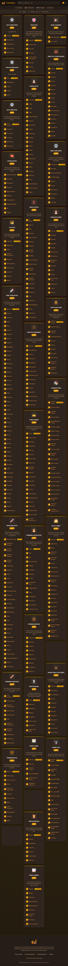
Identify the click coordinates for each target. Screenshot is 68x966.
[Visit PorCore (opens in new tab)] (56, 341)
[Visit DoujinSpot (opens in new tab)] (34, 717)
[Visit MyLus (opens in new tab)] (12, 646)
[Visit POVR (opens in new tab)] (12, 250)
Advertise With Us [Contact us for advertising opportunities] (42, 954)
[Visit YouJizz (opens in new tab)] (12, 360)
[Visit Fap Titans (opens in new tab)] (34, 481)
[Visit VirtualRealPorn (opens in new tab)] (12, 264)
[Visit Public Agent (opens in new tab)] (12, 739)
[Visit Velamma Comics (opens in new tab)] (34, 769)
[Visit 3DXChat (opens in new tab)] (34, 473)
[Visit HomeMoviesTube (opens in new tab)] (15, 540)
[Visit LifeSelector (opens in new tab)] (34, 446)
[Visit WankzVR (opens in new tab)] (12, 260)
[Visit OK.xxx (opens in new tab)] (12, 435)
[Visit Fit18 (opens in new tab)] (12, 719)
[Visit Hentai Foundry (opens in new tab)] (34, 264)
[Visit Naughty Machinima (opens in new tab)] (34, 279)
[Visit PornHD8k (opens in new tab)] (12, 482)
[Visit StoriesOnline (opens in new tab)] (56, 572)
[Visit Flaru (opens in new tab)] (56, 801)
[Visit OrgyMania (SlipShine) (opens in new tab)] (34, 784)
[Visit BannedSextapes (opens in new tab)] (59, 38)
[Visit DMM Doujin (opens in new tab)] (34, 709)
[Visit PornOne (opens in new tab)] (12, 377)
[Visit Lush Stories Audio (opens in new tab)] (56, 809)
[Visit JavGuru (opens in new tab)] (34, 121)
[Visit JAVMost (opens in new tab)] (34, 138)
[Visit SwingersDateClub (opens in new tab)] (12, 204)
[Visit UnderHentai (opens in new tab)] (34, 380)
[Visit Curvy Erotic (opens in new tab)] (56, 729)
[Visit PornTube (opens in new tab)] (12, 398)
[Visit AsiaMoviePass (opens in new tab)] (34, 589)
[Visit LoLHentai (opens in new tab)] (34, 288)
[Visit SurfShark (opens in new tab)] (34, 53)
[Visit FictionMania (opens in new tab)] (56, 586)
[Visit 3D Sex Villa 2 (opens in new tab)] (34, 459)
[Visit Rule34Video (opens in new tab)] (34, 405)
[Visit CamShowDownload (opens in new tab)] (57, 173)
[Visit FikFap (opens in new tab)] (12, 95)
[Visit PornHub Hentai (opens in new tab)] (34, 397)
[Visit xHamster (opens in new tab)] (12, 318)
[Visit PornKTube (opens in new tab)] (12, 389)
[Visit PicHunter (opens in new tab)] (56, 266)
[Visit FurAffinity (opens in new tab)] (34, 256)
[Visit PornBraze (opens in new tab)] (34, 176)
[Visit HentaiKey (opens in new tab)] (34, 651)
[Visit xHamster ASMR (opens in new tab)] (56, 780)
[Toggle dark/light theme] (64, 3)
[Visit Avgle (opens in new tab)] (34, 109)
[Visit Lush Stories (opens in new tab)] (56, 568)
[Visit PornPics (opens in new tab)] (56, 240)
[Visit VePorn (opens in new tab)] (12, 469)
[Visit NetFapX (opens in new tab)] (12, 507)
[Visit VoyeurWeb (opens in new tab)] (12, 638)
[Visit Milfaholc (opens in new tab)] (12, 196)
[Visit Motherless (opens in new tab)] (12, 364)
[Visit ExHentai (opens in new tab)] (34, 234)
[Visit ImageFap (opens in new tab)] (56, 236)
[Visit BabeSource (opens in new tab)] (56, 284)
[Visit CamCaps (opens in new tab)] (56, 203)
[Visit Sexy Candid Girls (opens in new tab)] (56, 279)
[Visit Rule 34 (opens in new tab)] (34, 225)
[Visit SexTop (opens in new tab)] (34, 163)
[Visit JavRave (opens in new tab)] (34, 155)
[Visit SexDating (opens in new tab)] (12, 179)
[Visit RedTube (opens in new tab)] (12, 368)
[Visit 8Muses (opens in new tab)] (34, 893)
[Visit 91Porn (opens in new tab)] (34, 146)
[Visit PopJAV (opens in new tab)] (34, 142)
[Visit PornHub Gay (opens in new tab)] (12, 40)
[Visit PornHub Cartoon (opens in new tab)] (56, 327)
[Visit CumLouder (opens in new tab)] (12, 414)
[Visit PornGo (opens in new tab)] (12, 406)
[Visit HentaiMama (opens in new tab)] (34, 363)
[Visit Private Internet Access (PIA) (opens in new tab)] (34, 58)
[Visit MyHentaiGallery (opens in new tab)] (34, 902)
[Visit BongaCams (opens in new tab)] (12, 146)
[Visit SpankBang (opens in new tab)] (12, 347)
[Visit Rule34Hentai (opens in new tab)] (34, 274)
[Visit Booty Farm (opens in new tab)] (34, 507)
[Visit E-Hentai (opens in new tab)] (34, 220)
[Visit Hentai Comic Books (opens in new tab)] (34, 730)
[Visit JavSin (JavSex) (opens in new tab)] (34, 188)
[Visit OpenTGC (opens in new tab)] (56, 599)
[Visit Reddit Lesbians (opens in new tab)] (56, 494)
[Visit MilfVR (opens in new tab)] (12, 281)
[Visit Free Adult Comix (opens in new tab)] (34, 915)
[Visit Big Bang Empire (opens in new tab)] (34, 498)
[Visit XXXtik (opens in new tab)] (12, 91)
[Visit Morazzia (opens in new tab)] (56, 712)
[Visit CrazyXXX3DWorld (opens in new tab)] (34, 774)
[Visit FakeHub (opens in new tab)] (12, 817)
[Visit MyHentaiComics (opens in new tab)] (34, 906)
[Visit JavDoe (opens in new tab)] (34, 130)
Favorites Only (45, 12)
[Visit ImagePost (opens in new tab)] (56, 716)
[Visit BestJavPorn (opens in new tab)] (34, 125)
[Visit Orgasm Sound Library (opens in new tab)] (56, 833)
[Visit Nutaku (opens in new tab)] (34, 434)
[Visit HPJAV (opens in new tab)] (34, 104)
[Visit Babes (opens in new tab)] (12, 803)
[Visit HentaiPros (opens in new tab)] (35, 638)
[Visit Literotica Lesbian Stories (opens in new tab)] (56, 510)
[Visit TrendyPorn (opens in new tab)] (12, 477)
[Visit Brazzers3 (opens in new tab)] (56, 119)
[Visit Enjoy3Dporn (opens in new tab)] (34, 668)
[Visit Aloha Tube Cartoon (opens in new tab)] (56, 363)
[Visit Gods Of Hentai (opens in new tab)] (34, 515)
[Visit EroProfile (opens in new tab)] (12, 570)
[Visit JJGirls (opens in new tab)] (56, 289)
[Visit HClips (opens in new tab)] (12, 575)
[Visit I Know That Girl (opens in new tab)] (12, 780)
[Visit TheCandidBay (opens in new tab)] (12, 654)
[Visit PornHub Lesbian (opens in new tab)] (57, 403)
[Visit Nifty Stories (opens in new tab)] (56, 544)
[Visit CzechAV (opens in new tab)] (12, 794)
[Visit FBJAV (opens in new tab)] (34, 167)
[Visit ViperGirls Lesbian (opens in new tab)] (56, 505)
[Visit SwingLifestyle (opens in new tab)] (12, 200)
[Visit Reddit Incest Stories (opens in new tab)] (56, 620)
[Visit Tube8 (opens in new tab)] (12, 410)
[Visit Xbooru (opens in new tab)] (34, 309)
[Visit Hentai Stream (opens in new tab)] (34, 372)
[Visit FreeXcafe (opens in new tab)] (56, 703)
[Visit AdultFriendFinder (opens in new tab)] (15, 175)
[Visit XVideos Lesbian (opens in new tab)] (56, 408)
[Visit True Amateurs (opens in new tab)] (13, 696)
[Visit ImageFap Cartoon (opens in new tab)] (56, 368)
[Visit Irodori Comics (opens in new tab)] (34, 721)
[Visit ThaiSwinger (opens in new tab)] (34, 597)
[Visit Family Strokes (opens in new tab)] (12, 799)
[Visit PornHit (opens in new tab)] (56, 103)
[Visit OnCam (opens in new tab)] (56, 186)
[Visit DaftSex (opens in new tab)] (12, 356)
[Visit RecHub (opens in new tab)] (56, 198)
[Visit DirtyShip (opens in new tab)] (12, 604)
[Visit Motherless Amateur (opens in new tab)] (12, 544)
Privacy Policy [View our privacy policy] (18, 954)
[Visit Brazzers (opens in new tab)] (13, 772)
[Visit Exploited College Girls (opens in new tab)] (12, 724)
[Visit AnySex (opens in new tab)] (12, 498)
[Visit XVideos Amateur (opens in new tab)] (12, 561)
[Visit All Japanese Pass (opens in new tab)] (34, 583)
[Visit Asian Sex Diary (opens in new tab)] (34, 562)
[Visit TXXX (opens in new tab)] (12, 419)
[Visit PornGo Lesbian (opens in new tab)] (56, 440)
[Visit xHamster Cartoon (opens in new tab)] (56, 332)
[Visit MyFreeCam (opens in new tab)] (12, 142)
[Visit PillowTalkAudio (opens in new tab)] (56, 823)
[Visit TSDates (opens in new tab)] (12, 213)
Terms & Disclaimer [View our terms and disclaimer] (30, 954)
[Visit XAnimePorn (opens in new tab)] (34, 384)
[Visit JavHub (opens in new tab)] (34, 579)
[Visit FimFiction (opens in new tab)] (56, 607)
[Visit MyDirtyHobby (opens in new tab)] (12, 743)
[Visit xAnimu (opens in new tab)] (56, 345)
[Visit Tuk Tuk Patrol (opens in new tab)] (34, 605)
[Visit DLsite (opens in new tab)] (34, 700)
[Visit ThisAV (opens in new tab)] (34, 151)
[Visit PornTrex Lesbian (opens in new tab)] (56, 427)
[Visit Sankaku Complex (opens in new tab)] (34, 269)
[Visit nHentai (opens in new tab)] (34, 835)
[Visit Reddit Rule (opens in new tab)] (56, 373)
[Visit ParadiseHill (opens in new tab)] (12, 473)
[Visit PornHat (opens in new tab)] (12, 427)
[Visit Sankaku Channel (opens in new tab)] (34, 251)
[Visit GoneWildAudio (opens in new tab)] (56, 784)
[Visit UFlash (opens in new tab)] (12, 633)
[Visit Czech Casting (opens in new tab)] (12, 701)
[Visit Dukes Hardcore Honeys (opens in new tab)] (34, 779)
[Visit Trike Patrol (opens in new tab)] (34, 601)
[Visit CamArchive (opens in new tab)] (56, 190)
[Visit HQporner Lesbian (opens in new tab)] (56, 445)
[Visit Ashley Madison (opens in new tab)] (12, 192)
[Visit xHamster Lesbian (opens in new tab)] (56, 412)
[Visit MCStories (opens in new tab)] (56, 590)
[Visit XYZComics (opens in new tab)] (34, 920)
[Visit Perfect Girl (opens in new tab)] (12, 490)
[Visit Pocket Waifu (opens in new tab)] (34, 477)
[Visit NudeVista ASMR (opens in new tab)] (56, 796)
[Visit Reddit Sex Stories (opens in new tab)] (56, 631)
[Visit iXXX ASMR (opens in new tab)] (56, 788)
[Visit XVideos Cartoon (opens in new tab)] (57, 322)
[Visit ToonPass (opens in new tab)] (34, 647)
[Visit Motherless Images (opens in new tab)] (56, 261)
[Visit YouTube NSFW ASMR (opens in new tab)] (56, 828)
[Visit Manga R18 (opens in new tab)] (34, 726)
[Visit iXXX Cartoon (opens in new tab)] (56, 358)
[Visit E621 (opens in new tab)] (34, 230)
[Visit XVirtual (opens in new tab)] (12, 277)
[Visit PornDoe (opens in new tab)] (12, 423)
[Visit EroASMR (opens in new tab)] (56, 775)
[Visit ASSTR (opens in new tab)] (56, 548)
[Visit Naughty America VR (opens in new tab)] (12, 255)
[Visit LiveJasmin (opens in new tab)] (12, 134)
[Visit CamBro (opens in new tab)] (56, 182)
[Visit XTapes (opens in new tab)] (56, 132)
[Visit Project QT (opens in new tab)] (34, 455)
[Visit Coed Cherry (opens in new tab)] (56, 691)
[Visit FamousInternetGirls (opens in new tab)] (13, 659)
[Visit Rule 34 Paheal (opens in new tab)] (34, 238)
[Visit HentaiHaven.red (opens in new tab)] (34, 376)
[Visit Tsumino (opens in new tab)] (34, 840)
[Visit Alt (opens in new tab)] (12, 209)
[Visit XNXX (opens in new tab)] (12, 322)
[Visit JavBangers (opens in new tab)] (34, 134)
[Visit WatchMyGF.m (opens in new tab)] (12, 608)
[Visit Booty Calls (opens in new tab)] (34, 463)
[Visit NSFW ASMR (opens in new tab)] (56, 814)
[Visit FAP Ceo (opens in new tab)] (34, 451)
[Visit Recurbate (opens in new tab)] (56, 169)
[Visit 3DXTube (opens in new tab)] (34, 655)
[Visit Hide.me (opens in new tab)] (34, 67)
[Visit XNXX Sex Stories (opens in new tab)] (56, 553)
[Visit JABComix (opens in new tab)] (35, 760)
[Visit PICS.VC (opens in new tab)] (56, 293)
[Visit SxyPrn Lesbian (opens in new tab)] (56, 418)
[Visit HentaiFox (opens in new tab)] (34, 848)
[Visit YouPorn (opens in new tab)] (12, 372)
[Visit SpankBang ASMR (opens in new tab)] (56, 770)
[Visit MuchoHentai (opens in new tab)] (34, 367)
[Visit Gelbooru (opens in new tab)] (34, 242)
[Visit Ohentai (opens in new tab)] (34, 388)
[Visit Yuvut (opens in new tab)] (12, 621)
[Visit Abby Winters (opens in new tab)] (12, 735)
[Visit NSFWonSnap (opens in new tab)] (12, 612)
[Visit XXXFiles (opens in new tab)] (12, 431)
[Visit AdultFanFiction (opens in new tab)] (56, 576)
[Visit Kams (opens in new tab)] (12, 78)
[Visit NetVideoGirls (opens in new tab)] (12, 711)
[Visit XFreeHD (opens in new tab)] (12, 486)
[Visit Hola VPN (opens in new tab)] (34, 49)
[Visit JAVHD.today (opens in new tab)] (34, 159)
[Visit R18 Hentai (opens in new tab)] (34, 705)
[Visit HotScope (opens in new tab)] (12, 596)
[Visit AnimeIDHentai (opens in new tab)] (34, 351)
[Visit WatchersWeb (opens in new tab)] (12, 642)
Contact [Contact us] (51, 954)
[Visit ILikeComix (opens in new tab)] (34, 898)
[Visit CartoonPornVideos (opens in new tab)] (57, 337)
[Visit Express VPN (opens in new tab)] (34, 45)
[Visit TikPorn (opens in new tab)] (12, 87)
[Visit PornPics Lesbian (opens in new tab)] (56, 482)
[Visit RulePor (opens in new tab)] (12, 663)
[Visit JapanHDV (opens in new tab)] (34, 570)
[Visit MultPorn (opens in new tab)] (35, 889)
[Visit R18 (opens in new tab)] (34, 558)
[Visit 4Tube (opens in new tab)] (12, 393)
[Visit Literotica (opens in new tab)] (57, 540)
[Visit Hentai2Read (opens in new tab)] (34, 844)
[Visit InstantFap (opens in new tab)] (56, 244)
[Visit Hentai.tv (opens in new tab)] (34, 355)
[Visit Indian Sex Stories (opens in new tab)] (56, 581)
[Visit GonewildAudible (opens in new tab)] (56, 819)
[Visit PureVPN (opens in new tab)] (34, 63)
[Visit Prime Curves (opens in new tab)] (56, 733)
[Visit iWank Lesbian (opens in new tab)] (56, 459)
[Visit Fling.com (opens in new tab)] (12, 188)
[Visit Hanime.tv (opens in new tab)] (35, 346)
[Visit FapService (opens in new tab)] (34, 301)
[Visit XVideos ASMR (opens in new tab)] (56, 766)
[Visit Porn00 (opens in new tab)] (12, 440)
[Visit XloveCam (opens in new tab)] (12, 138)
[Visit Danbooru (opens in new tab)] (34, 246)
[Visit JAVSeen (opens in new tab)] (34, 172)
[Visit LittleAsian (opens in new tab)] (34, 575)
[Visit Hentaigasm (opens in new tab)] (34, 359)
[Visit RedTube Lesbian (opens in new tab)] (56, 473)
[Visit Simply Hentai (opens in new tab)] (34, 856)
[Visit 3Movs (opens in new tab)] (12, 402)
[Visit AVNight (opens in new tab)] (34, 566)
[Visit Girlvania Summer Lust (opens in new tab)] (34, 520)
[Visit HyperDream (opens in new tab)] (56, 603)
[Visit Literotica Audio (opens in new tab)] (56, 805)
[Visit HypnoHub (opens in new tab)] (34, 284)
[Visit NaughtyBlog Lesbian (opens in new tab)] (56, 499)
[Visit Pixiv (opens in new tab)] (34, 297)
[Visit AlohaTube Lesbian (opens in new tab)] (56, 454)
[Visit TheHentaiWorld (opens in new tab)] (34, 305)
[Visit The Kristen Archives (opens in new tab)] (56, 559)
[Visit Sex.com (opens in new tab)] (57, 231)
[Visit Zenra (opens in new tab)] (34, 593)
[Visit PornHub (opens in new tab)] (13, 309)
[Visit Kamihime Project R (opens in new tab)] (34, 468)
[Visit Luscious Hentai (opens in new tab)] (34, 260)
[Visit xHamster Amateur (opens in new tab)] (12, 556)
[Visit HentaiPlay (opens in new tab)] (34, 393)
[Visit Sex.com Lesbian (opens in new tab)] (56, 490)
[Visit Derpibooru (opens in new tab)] (34, 292)
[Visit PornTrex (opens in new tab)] (12, 351)
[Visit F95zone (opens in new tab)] (34, 502)
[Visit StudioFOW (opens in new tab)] (34, 313)
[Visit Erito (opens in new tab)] (34, 554)
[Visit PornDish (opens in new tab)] (12, 461)
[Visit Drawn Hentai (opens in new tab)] (34, 659)
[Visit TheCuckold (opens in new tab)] (12, 667)
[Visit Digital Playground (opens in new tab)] (12, 807)
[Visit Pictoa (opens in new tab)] (56, 271)
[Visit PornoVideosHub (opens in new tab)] (56, 111)
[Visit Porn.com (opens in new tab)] (12, 381)
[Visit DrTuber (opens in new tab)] (12, 502)
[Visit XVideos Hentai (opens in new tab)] (34, 401)
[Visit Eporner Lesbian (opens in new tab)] (56, 436)
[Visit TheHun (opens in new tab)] (56, 699)
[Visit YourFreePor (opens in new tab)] (12, 566)
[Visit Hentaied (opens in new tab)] (34, 663)
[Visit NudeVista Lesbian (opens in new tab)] (56, 468)
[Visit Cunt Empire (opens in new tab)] (34, 486)
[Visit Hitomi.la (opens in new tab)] (34, 852)
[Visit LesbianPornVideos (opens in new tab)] (56, 478)
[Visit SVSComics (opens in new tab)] (34, 910)
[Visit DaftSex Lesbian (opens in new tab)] (56, 432)
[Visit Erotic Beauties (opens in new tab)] (56, 695)
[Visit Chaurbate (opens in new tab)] (12, 130)
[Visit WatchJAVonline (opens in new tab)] (34, 184)
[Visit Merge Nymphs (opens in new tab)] (34, 511)
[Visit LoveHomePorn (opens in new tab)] (12, 715)
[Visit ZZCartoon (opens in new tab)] (56, 354)
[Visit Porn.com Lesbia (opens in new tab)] (56, 450)
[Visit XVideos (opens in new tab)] (12, 314)
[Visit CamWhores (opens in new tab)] (12, 583)
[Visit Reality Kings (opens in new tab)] (12, 776)
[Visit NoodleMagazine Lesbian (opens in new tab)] (56, 422)
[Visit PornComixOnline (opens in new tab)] (34, 924)
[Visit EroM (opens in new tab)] (12, 617)
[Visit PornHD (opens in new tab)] (12, 330)
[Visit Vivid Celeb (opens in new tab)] (56, 42)
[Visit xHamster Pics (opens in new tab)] (56, 252)
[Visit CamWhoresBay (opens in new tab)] (12, 600)
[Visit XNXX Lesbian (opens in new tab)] (56, 464)
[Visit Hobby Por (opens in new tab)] (12, 629)
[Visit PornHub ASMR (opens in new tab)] (57, 760)
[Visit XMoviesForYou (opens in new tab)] (12, 511)
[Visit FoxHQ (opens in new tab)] (56, 724)
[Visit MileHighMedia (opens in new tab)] (12, 813)
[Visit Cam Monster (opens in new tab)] (13, 124)
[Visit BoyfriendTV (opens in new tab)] (12, 53)
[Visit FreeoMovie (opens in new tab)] (56, 128)
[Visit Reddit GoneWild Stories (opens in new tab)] (56, 626)
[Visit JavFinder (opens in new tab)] (35, 100)
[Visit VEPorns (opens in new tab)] (12, 385)
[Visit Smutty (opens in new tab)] (56, 275)
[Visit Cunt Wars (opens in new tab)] (34, 442)
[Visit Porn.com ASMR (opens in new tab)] (56, 792)
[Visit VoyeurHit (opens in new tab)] (12, 587)
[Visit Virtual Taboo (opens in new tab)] (12, 268)
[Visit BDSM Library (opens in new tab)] (56, 595)
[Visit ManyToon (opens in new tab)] (34, 861)
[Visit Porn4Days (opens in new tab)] (12, 465)
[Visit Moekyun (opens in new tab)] (34, 713)
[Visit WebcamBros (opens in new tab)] (12, 83)
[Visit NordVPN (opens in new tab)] (35, 41)
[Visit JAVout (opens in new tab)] (34, 193)
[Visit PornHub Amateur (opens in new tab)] (12, 550)
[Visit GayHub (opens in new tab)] (13, 36)
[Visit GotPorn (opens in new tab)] (12, 448)
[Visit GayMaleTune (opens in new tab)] (12, 44)
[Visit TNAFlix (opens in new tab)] (12, 452)
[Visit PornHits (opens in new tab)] (12, 444)
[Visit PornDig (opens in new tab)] (12, 456)
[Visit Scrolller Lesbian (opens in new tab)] (56, 486)
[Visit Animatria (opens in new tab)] (34, 642)
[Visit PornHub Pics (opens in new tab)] (56, 257)
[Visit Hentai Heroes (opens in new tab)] (34, 438)
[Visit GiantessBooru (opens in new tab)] (34, 318)
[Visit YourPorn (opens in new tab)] (12, 343)
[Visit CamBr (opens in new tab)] (12, 650)
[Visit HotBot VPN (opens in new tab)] (34, 71)
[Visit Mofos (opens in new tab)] (12, 785)
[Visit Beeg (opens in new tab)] (12, 326)
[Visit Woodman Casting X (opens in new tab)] (12, 730)
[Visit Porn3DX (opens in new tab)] (56, 350)
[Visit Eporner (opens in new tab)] (12, 339)
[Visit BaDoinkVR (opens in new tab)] (12, 246)
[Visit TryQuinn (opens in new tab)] (56, 838)
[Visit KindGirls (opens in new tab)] (57, 687)
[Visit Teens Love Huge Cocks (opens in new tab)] (12, 789)
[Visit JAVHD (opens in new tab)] (34, 549)
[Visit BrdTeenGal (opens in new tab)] (56, 720)
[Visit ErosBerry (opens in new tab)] (56, 708)
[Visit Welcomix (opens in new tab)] (34, 764)
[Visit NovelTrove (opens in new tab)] (56, 611)
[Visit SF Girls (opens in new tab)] (34, 490)
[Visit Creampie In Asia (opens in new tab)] (34, 609)
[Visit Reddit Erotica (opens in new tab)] (56, 636)
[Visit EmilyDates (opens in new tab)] (12, 183)
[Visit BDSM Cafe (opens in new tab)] (56, 616)
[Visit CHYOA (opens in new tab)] (56, 564)
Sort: (19, 12)
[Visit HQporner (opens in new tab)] (12, 335)
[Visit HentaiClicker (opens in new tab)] (34, 494)
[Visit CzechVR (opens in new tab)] (12, 272)
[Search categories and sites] (39, 3)
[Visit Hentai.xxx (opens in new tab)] (34, 672)
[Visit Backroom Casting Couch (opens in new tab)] (12, 706)
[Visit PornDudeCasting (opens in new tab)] (12, 591)
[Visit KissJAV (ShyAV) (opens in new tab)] (34, 117)
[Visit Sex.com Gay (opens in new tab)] (12, 49)
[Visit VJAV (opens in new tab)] (34, 113)
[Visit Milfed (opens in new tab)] (12, 821)
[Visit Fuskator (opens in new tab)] (56, 248)
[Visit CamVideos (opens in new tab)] (12, 625)
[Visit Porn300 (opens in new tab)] (12, 494)
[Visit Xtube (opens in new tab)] (12, 579)
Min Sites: (32, 12)
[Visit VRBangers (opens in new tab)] (13, 242)
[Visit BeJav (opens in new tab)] (34, 180)
